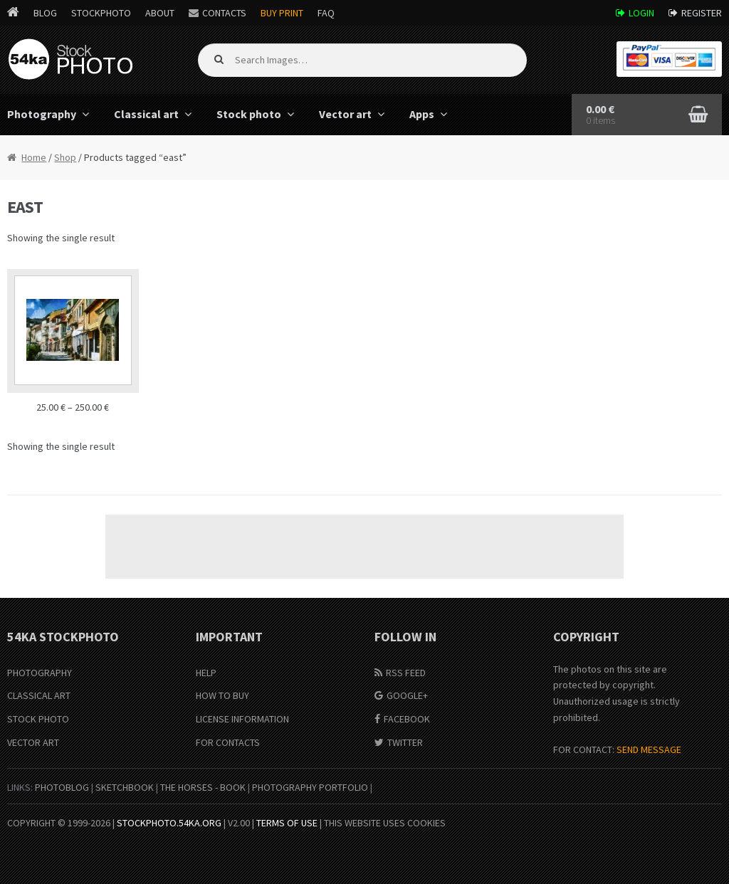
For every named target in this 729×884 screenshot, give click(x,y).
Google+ (407, 695)
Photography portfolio (310, 787)
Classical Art (38, 695)
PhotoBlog (62, 787)
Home (33, 157)
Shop (65, 157)
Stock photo (248, 114)
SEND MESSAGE (649, 749)
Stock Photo (38, 718)
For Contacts (228, 742)
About (159, 12)
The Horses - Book (203, 787)
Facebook (407, 718)
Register (701, 12)
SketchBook (124, 787)
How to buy (222, 695)
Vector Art (33, 742)
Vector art (345, 114)
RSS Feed (406, 672)
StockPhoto (101, 12)
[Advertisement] (364, 547)
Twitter (405, 742)
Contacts (224, 12)
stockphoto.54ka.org (169, 822)
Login (641, 12)
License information (242, 718)
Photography (39, 672)
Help (206, 672)
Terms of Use (287, 822)
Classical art (146, 114)
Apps (421, 114)
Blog (45, 12)
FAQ (326, 12)
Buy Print (282, 12)
